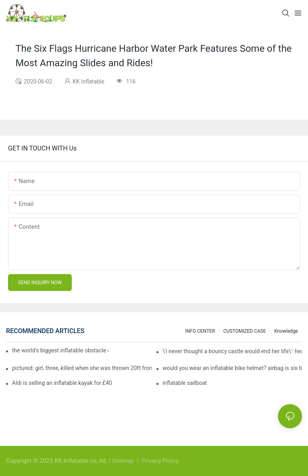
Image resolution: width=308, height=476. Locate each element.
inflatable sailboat (184, 383)
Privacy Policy (160, 460)
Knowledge (286, 331)
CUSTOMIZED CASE (244, 331)
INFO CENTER (200, 331)
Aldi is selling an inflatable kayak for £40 (62, 383)
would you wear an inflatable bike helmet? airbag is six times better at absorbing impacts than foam (232, 368)
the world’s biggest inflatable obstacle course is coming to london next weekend (60, 350)
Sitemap (124, 460)
